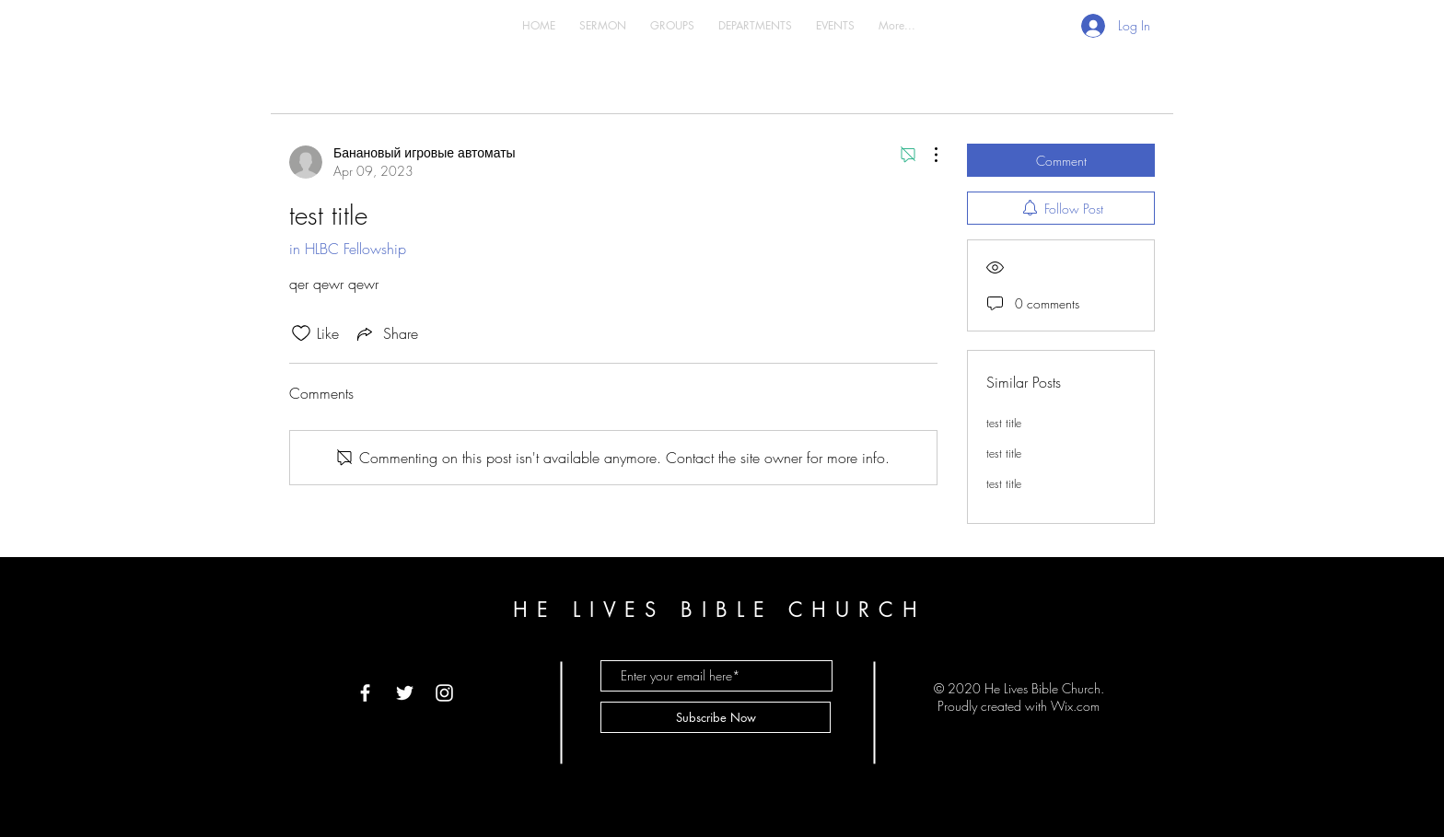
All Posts (401, 86)
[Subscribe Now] (715, 717)
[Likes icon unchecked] (301, 333)
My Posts (474, 86)
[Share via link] (386, 333)
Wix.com (1075, 706)
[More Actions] (926, 155)
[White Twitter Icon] (404, 692)
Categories (322, 86)
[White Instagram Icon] (444, 692)
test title (1003, 423)
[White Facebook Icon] (365, 692)
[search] (1061, 85)
